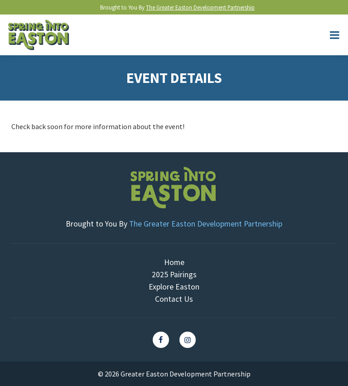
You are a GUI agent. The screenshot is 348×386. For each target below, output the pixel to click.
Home (174, 262)
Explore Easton (174, 287)
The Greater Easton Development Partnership (200, 7)
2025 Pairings (174, 275)
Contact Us (174, 299)
